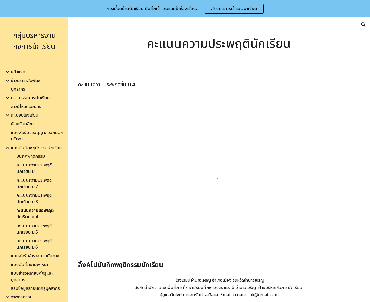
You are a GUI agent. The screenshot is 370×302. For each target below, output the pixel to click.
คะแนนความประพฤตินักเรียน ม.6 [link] (34, 244)
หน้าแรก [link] (18, 72)
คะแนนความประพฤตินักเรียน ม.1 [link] (34, 168)
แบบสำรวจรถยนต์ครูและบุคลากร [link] (32, 276)
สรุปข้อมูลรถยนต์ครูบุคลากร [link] (35, 288)
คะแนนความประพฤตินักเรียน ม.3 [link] (34, 198)
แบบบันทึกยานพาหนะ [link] (29, 264)
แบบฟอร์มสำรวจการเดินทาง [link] (35, 256)
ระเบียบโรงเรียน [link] (24, 115)
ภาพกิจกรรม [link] (21, 297)
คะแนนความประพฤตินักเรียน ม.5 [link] (34, 228)
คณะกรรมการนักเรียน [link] (30, 98)
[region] (185, 8)
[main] (218, 44)
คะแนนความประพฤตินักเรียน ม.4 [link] (35, 213)
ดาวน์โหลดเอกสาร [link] (26, 106)
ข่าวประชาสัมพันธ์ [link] (26, 80)
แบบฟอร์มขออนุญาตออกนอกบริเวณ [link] (37, 135)
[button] (363, 24)
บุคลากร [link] (18, 89)
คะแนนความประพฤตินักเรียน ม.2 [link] (34, 183)
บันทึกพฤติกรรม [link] (30, 156)
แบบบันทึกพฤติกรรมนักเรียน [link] (36, 148)
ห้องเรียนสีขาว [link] (23, 124)
